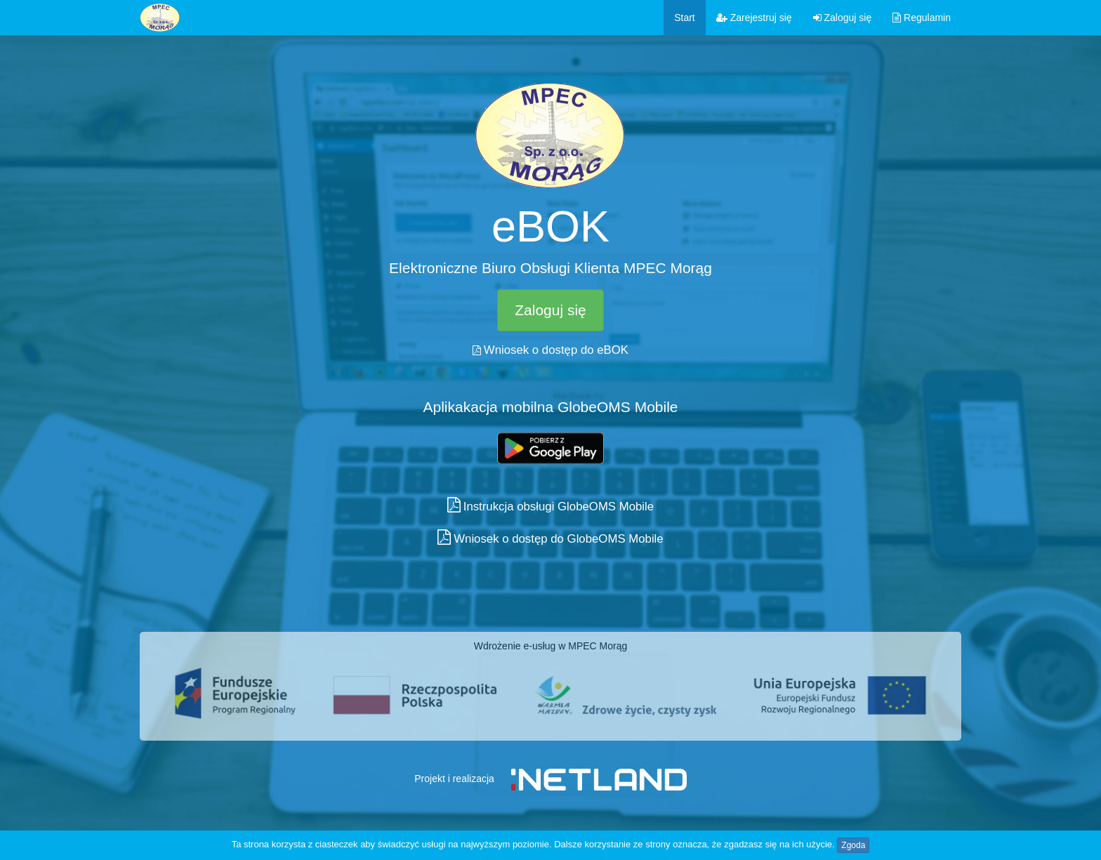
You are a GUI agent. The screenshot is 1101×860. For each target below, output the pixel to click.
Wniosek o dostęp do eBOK (556, 350)
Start (684, 17)
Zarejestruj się (754, 17)
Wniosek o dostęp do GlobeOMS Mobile (558, 538)
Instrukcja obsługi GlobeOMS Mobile (558, 506)
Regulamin (921, 17)
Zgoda (853, 845)
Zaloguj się (842, 17)
